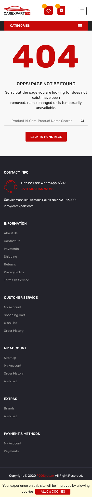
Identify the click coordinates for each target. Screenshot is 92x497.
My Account (12, 307)
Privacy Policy (14, 272)
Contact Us (12, 241)
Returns (10, 264)
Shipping (10, 256)
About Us (11, 233)
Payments (11, 249)
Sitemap (10, 358)
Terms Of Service (16, 280)
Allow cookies (53, 491)
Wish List (10, 323)
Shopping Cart (14, 315)
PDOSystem (45, 475)
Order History (14, 330)
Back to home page (46, 137)
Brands (9, 408)
